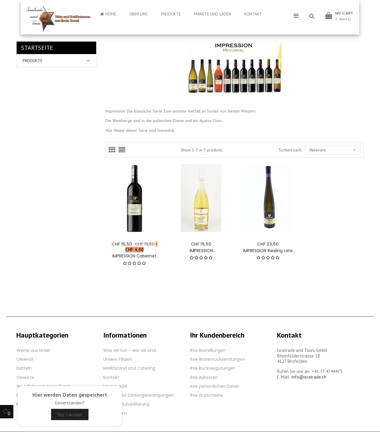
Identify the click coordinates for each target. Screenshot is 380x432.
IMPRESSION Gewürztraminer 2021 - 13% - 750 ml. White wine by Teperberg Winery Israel (201, 251)
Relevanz (333, 150)
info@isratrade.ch (309, 377)
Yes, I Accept (69, 414)
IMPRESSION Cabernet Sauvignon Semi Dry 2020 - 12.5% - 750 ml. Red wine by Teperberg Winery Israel (134, 256)
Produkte (32, 60)
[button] (311, 16)
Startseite (37, 48)
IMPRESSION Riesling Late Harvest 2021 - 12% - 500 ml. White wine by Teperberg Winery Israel (268, 251)
